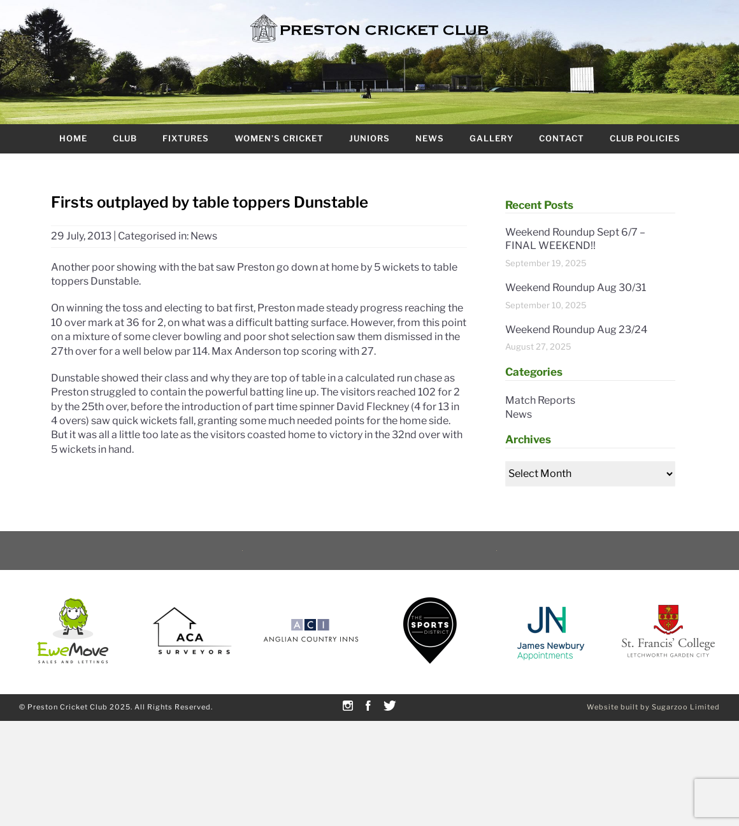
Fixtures (185, 138)
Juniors (369, 138)
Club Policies (645, 138)
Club (125, 138)
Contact (561, 138)
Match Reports (540, 400)
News (429, 138)
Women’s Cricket (279, 138)
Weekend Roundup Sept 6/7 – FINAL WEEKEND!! (575, 239)
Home (73, 138)
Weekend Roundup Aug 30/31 (575, 287)
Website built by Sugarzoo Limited (653, 706)
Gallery (491, 138)
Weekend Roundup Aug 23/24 (576, 330)
